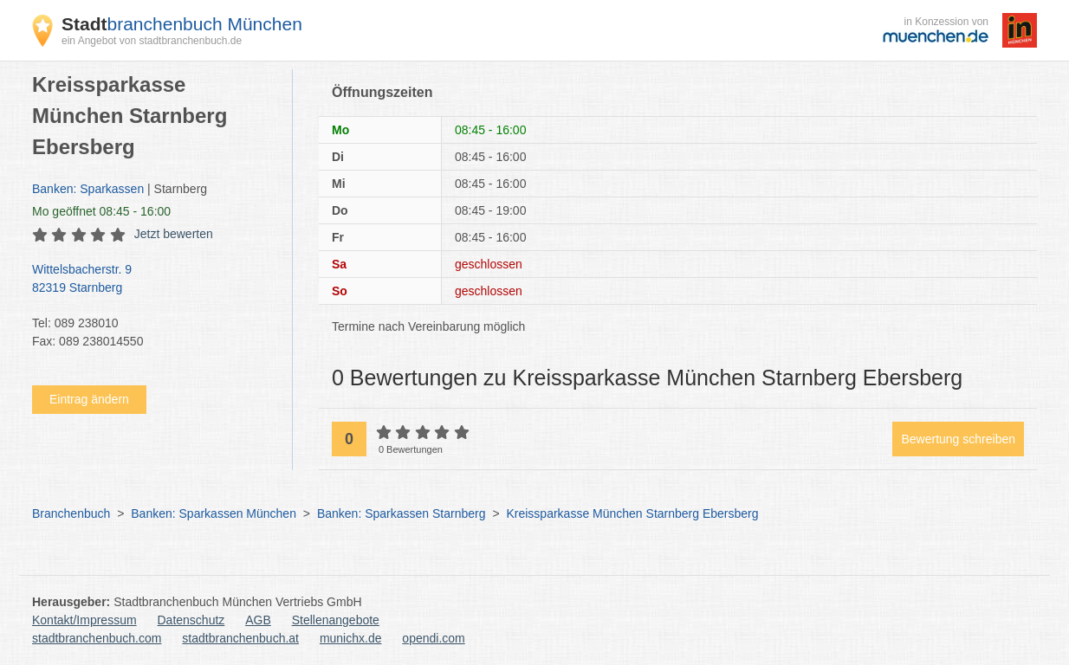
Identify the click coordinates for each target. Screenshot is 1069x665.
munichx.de (351, 638)
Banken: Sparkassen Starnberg (401, 513)
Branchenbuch (71, 513)
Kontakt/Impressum (84, 620)
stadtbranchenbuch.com (96, 638)
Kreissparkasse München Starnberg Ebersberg (632, 513)
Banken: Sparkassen (88, 189)
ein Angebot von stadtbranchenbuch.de (152, 41)
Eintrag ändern (89, 399)
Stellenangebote (335, 620)
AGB (258, 620)
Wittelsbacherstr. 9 (153, 279)
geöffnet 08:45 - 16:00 (101, 211)
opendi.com (433, 638)
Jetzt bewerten (173, 234)
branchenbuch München (182, 24)
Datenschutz (191, 620)
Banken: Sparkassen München (213, 513)
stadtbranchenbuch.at (240, 638)
